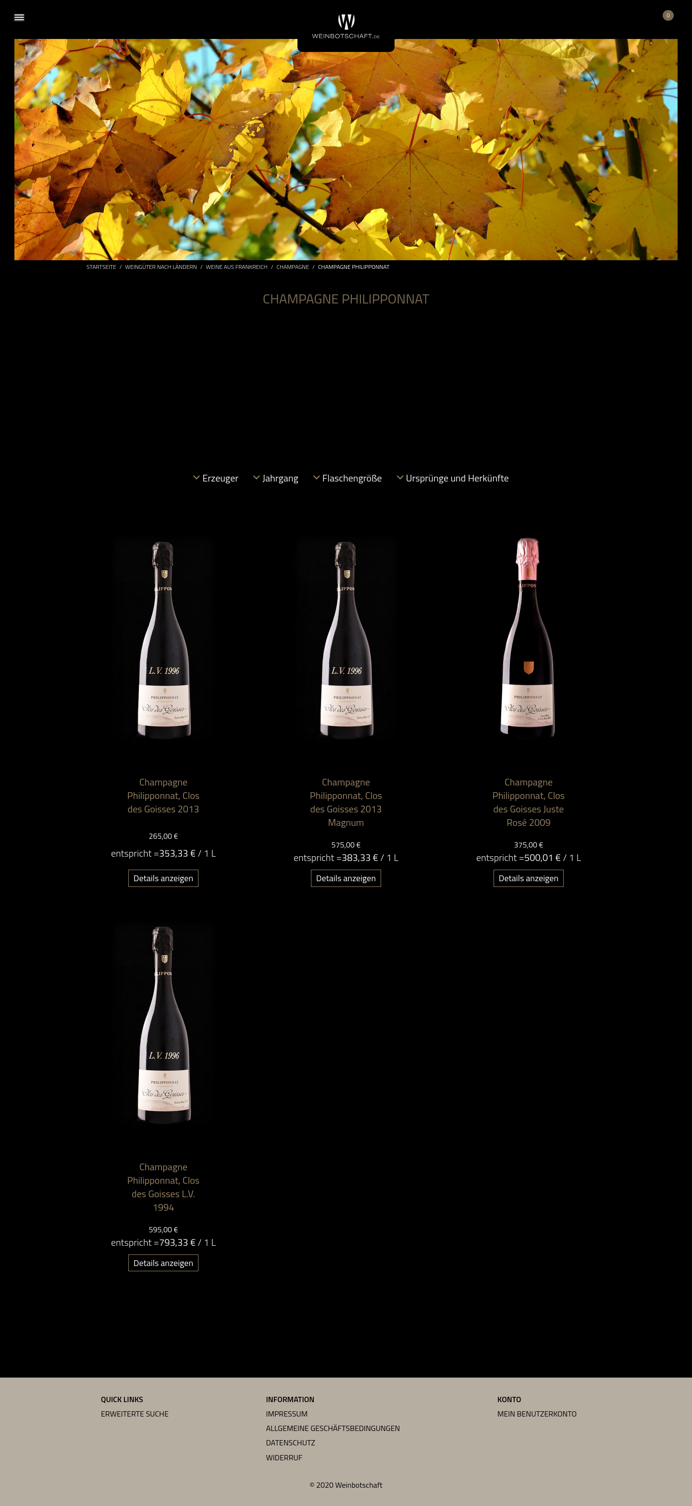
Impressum (287, 1413)
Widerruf (284, 1457)
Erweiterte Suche (135, 1413)
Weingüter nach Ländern (161, 267)
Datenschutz (290, 1442)
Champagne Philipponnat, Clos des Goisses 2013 (163, 795)
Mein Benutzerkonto (537, 1413)
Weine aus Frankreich (237, 267)
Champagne (292, 267)
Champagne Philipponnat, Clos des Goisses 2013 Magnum (346, 802)
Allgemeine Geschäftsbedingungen (333, 1428)
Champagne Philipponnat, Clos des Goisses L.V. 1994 (163, 1187)
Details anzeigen (163, 878)
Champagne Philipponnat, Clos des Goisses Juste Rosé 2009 (529, 802)
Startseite (101, 267)
